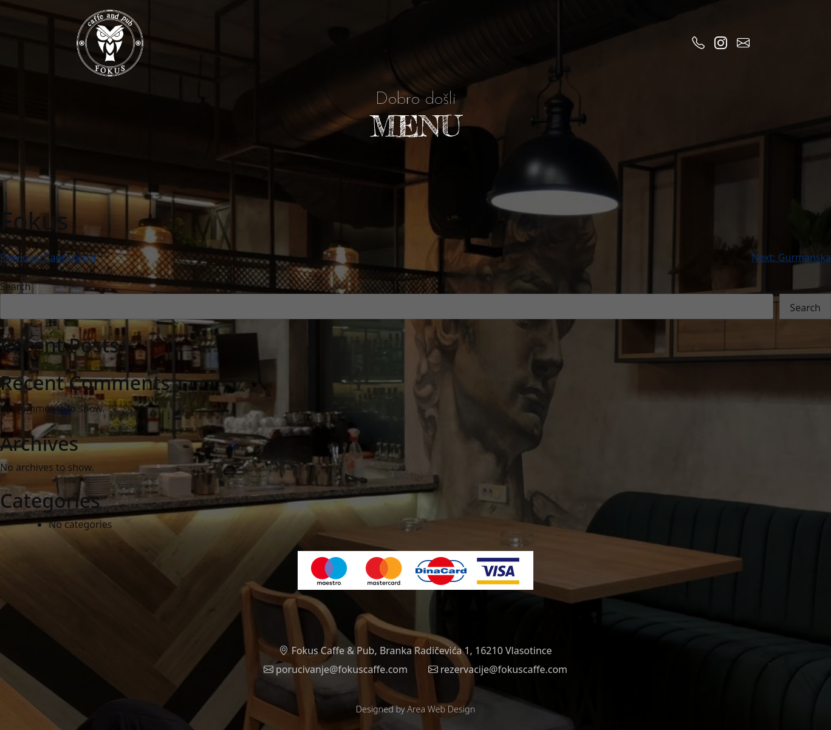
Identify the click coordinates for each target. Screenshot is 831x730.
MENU (415, 126)
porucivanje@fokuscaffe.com (336, 669)
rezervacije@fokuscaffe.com (498, 669)
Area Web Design (441, 709)
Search (15, 286)
